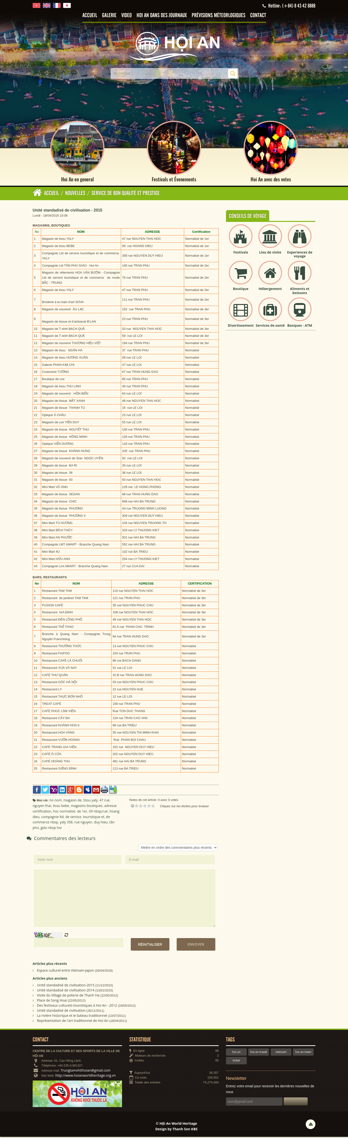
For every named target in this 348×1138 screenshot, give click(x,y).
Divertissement (241, 326)
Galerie (109, 15)
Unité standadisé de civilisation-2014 (65, 991)
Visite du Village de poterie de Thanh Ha (68, 996)
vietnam (281, 1053)
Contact (258, 15)
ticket (236, 1062)
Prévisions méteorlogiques (218, 15)
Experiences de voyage (299, 255)
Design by (176, 1130)
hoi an (236, 1053)
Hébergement (270, 290)
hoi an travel (258, 1053)
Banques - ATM (299, 326)
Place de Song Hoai (52, 1001)
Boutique (240, 290)
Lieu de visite (270, 253)
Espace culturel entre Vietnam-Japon (65, 971)
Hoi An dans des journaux (162, 15)
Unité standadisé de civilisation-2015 (65, 986)
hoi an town (303, 1053)
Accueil (89, 15)
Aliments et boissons (299, 292)
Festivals (240, 253)
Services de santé (270, 326)
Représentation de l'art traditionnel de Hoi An (73, 1021)
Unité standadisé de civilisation (61, 1011)
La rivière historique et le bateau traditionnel (72, 1016)
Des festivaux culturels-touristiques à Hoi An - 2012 (77, 1006)
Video (126, 15)
